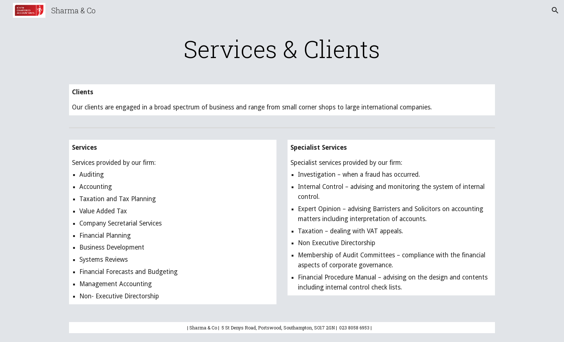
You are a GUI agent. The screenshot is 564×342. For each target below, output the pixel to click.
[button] (555, 10)
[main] (282, 49)
